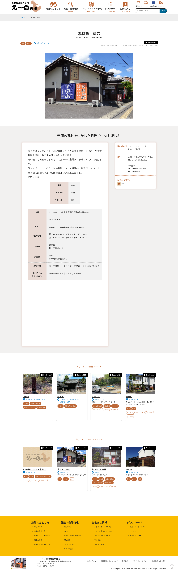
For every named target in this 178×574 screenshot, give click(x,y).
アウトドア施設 (69, 544)
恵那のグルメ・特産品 (42, 535)
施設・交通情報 (71, 10)
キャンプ (115, 406)
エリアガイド (39, 527)
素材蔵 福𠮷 (63, 469)
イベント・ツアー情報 (91, 10)
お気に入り (125, 10)
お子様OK (106, 409)
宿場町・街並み (35, 403)
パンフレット (134, 531)
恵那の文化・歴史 (29, 407)
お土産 (101, 479)
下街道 (26, 397)
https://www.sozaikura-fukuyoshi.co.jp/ (66, 227)
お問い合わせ (92, 561)
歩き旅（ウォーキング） (103, 527)
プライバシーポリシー (140, 561)
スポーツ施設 (68, 549)
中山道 (60, 397)
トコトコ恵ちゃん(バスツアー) (105, 531)
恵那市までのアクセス (102, 535)
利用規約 (125, 561)
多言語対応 (130, 416)
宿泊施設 (107, 406)
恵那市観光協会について (109, 561)
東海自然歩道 (41, 407)
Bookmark (150, 42)
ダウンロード (111, 10)
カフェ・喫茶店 (97, 482)
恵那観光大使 (99, 544)
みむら (129, 469)
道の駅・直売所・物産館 (72, 535)
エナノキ (96, 397)
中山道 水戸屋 (99, 469)
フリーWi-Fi (96, 409)
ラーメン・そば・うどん (43, 476)
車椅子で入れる (140, 412)
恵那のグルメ (109, 482)
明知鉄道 (97, 540)
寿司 (128, 408)
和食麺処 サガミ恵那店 (34, 469)
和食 (22, 43)
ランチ (26, 480)
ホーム (22, 17)
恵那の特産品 (110, 479)
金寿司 (129, 397)
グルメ (29, 43)
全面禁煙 (113, 409)
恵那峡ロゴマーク (136, 535)
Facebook (153, 6)
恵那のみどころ (53, 10)
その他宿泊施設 (97, 406)
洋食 (140, 479)
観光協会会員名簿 (158, 561)
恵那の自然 (38, 540)
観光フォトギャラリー (138, 527)
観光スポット (68, 527)
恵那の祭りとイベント (42, 544)
